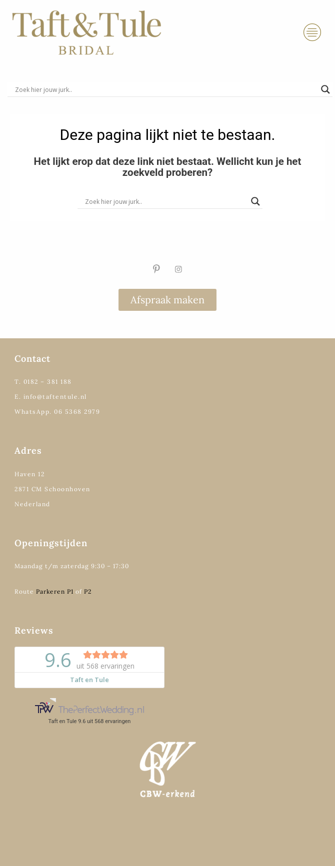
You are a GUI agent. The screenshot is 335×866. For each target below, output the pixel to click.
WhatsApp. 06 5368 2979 (57, 411)
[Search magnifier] (325, 89)
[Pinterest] (156, 268)
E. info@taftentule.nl (50, 396)
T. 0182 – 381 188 (43, 381)
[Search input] (165, 89)
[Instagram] (178, 268)
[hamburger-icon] (312, 32)
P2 (88, 591)
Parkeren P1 (55, 591)
